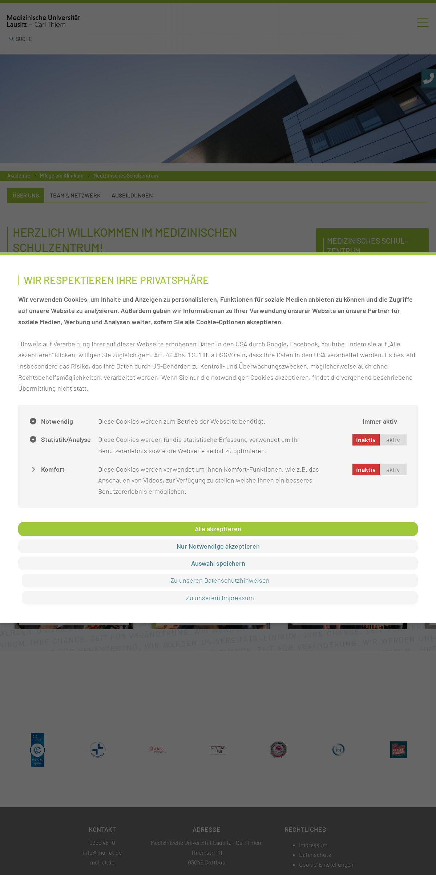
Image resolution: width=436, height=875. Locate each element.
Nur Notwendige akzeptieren (218, 546)
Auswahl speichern (218, 563)
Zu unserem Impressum (220, 598)
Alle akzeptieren (218, 529)
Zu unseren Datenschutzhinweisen (220, 580)
